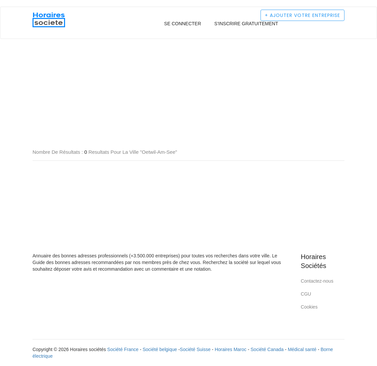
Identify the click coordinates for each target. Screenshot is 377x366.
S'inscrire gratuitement (246, 23)
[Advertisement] (188, 63)
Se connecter (182, 23)
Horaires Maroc (231, 349)
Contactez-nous (317, 281)
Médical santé (302, 349)
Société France (122, 349)
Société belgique (160, 349)
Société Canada (267, 349)
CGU (306, 294)
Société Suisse (195, 349)
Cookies (309, 307)
